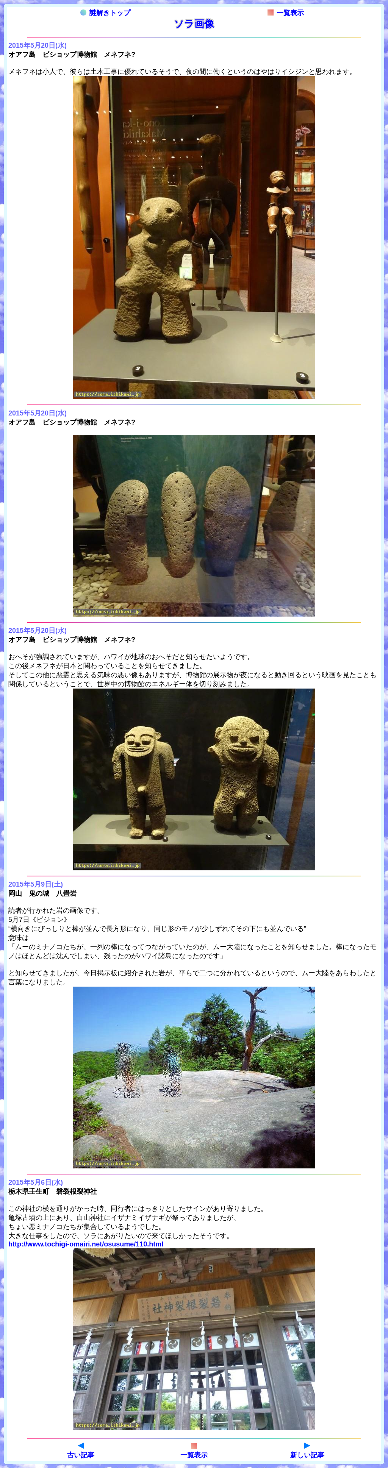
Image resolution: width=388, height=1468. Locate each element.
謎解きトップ (105, 13)
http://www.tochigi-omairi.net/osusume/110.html (85, 1244)
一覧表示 (286, 13)
